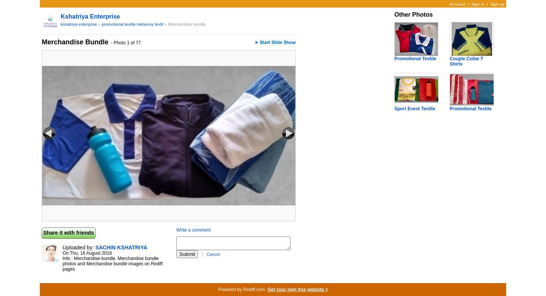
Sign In (477, 4)
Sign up (497, 4)
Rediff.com (254, 289)
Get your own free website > (297, 289)
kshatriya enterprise (90, 16)
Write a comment (193, 230)
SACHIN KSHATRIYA (121, 247)
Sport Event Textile (414, 108)
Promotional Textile (415, 58)
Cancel (213, 254)
